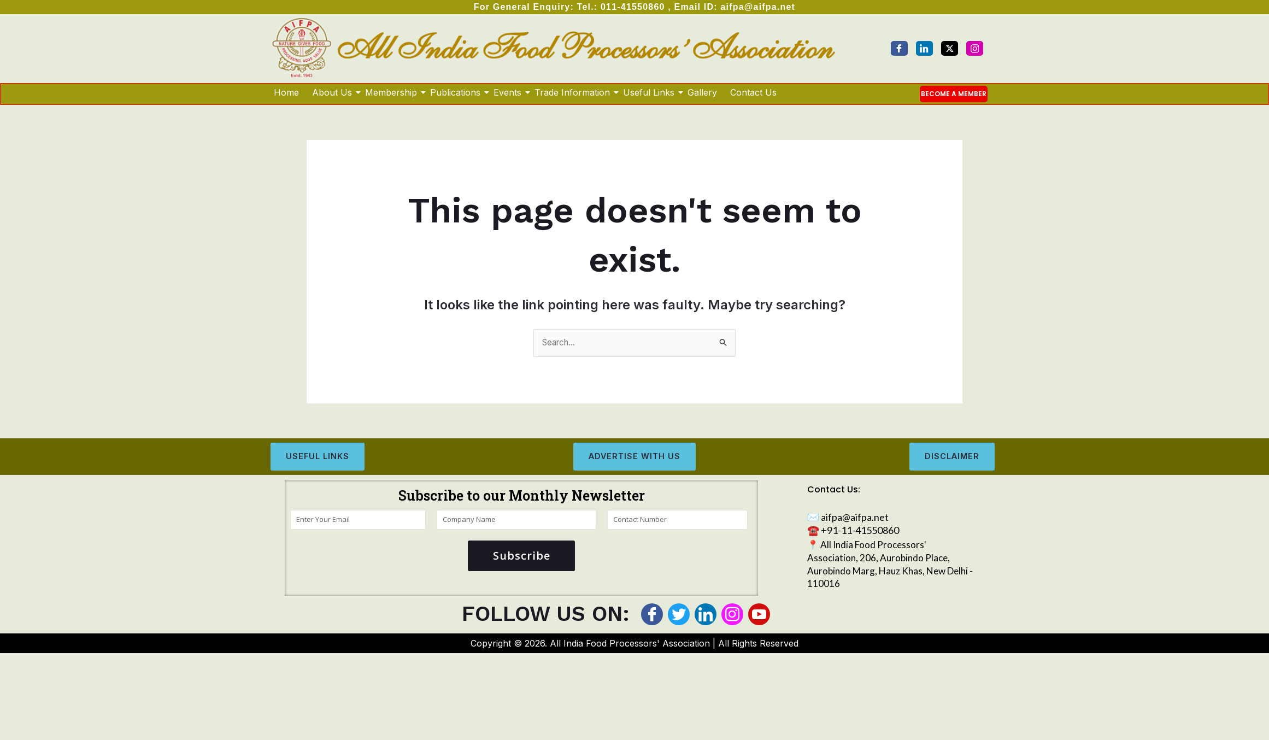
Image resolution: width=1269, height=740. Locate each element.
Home (286, 92)
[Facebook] (899, 48)
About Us (332, 92)
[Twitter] (949, 48)
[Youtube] (759, 615)
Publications (455, 92)
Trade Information (572, 92)
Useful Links (649, 92)
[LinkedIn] (924, 48)
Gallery (702, 92)
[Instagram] (974, 48)
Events (508, 92)
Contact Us (753, 92)
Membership (391, 92)
